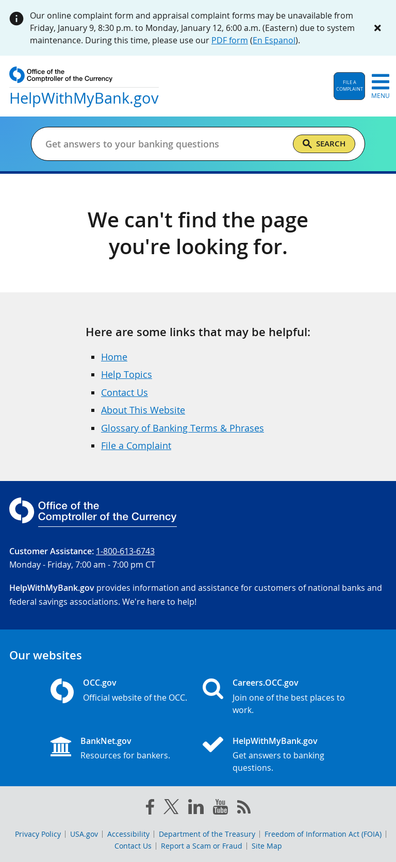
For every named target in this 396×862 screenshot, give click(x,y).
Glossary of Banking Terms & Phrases (182, 428)
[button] (349, 86)
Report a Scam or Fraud (201, 846)
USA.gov (84, 834)
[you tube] (220, 809)
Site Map (267, 846)
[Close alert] (377, 28)
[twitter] (171, 809)
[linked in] (196, 808)
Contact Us (124, 392)
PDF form (229, 40)
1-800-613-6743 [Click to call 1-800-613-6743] (125, 551)
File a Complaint (136, 445)
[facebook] (150, 809)
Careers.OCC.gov (266, 682)
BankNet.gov (105, 741)
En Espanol (274, 40)
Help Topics (126, 374)
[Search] (324, 144)
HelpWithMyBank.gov (275, 741)
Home (114, 357)
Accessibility (128, 834)
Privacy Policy (38, 834)
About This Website (143, 410)
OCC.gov (100, 682)
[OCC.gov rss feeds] (244, 809)
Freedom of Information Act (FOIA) (323, 834)
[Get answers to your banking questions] (165, 144)
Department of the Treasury (207, 834)
